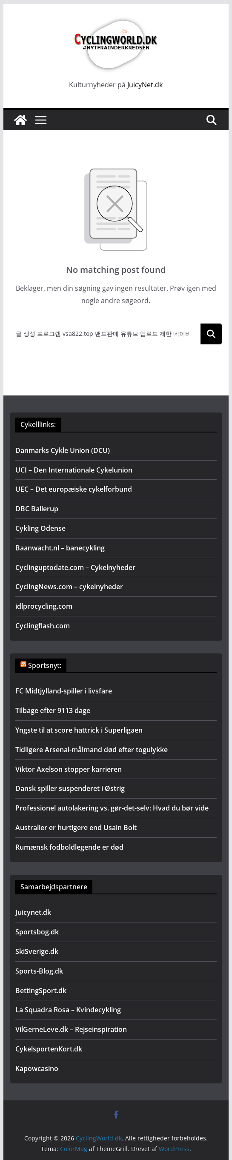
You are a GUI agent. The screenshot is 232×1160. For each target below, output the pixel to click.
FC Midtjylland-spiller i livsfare (63, 691)
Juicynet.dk (33, 912)
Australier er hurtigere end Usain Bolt (76, 827)
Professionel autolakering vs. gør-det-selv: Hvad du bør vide (112, 808)
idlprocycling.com (43, 606)
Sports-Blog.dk (39, 971)
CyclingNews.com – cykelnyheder (69, 586)
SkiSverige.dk (36, 951)
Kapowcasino (36, 1068)
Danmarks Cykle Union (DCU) (62, 450)
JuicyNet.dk (145, 84)
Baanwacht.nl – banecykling (60, 548)
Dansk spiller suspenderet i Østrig (70, 788)
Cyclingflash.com (42, 625)
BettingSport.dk (40, 990)
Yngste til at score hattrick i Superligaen (79, 730)
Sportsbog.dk (37, 932)
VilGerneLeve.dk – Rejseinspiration (71, 1029)
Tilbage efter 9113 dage (52, 710)
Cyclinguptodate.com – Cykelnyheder (75, 567)
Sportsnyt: (44, 665)
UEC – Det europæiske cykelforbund (73, 489)
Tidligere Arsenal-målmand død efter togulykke (91, 749)
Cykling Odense (40, 528)
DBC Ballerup (36, 508)
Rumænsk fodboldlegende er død (69, 847)
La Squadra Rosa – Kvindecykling (68, 1009)
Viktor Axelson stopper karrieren (68, 769)
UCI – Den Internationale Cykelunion (73, 470)
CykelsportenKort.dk (48, 1049)
